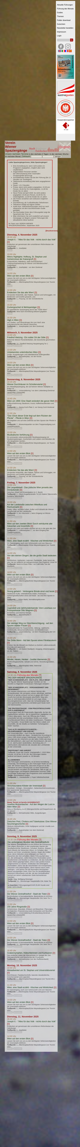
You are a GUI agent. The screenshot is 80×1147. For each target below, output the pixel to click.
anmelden (18, 346)
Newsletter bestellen (65, 28)
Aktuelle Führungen (65, 5)
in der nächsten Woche (59, 154)
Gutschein (61, 24)
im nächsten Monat (12, 156)
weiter (9, 250)
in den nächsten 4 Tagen (39, 154)
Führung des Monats (65, 9)
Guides (60, 13)
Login (59, 36)
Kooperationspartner (66, 120)
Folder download (63, 20)
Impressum (61, 32)
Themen (60, 16)
